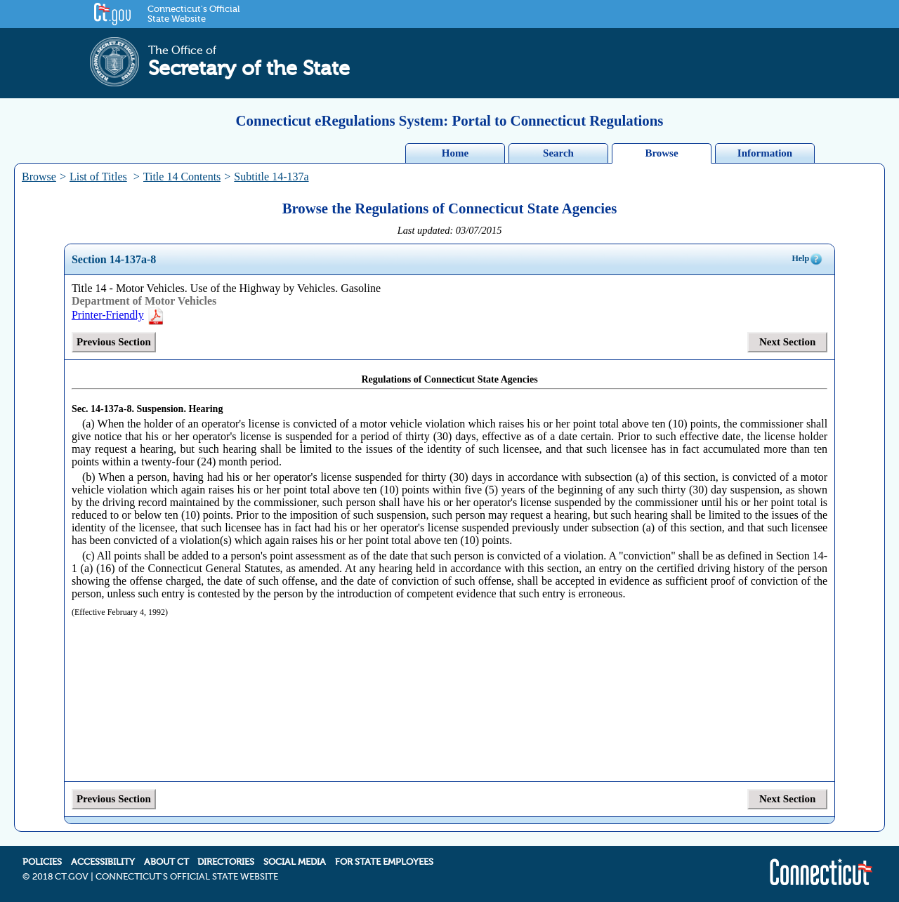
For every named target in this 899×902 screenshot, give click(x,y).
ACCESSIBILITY (103, 862)
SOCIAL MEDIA (294, 862)
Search (558, 153)
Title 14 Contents (182, 177)
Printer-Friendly (118, 315)
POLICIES (42, 862)
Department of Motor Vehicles (144, 301)
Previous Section (114, 341)
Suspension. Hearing (179, 409)
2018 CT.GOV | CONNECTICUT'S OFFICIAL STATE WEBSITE (155, 877)
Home (455, 153)
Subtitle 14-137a (271, 177)
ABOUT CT (166, 862)
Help (807, 259)
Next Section (787, 341)
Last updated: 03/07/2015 (450, 230)
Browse (661, 153)
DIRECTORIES (225, 862)
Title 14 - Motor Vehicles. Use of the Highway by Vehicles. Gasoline (226, 288)
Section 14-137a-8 (114, 259)
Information (764, 153)
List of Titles (98, 177)
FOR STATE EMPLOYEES (384, 862)
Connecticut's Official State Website (193, 14)
